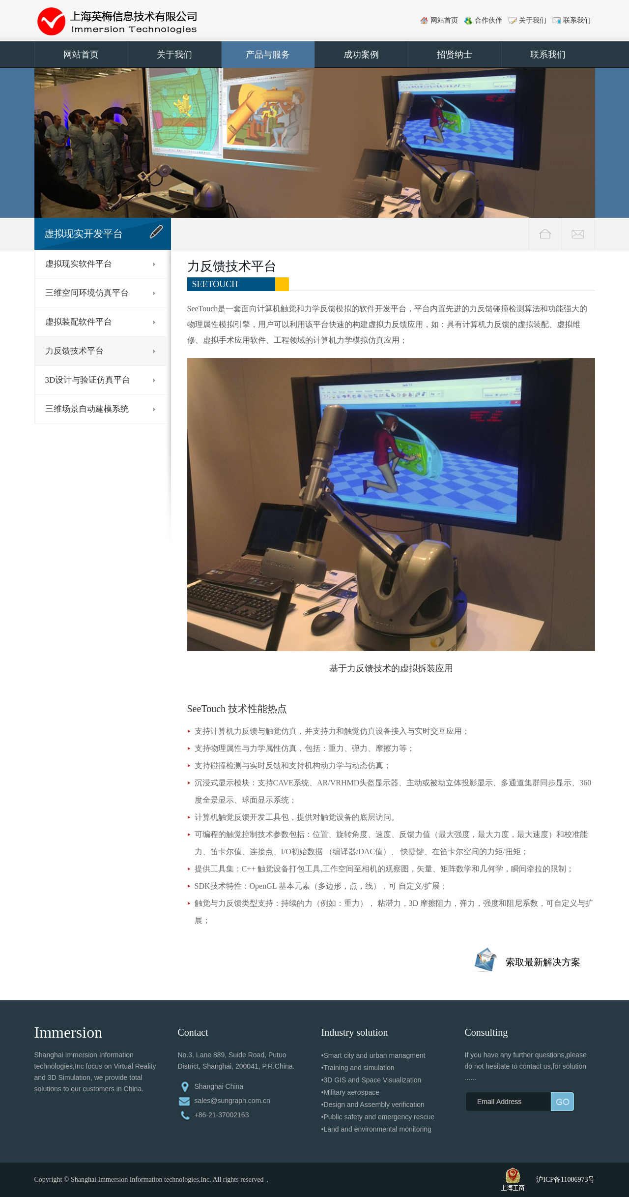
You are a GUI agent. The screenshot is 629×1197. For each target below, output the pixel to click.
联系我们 (577, 20)
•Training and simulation (358, 1068)
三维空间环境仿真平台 (87, 293)
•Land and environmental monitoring (376, 1129)
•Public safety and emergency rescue (378, 1117)
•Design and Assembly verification (373, 1104)
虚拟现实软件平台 (78, 264)
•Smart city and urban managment (373, 1055)
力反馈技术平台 (74, 351)
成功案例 (361, 55)
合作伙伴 (488, 20)
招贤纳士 (454, 55)
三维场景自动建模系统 (87, 409)
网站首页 (444, 20)
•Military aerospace (350, 1092)
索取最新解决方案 (543, 962)
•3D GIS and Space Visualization (371, 1080)
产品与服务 (268, 55)
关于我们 (532, 20)
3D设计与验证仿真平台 (88, 380)
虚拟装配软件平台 (78, 322)
